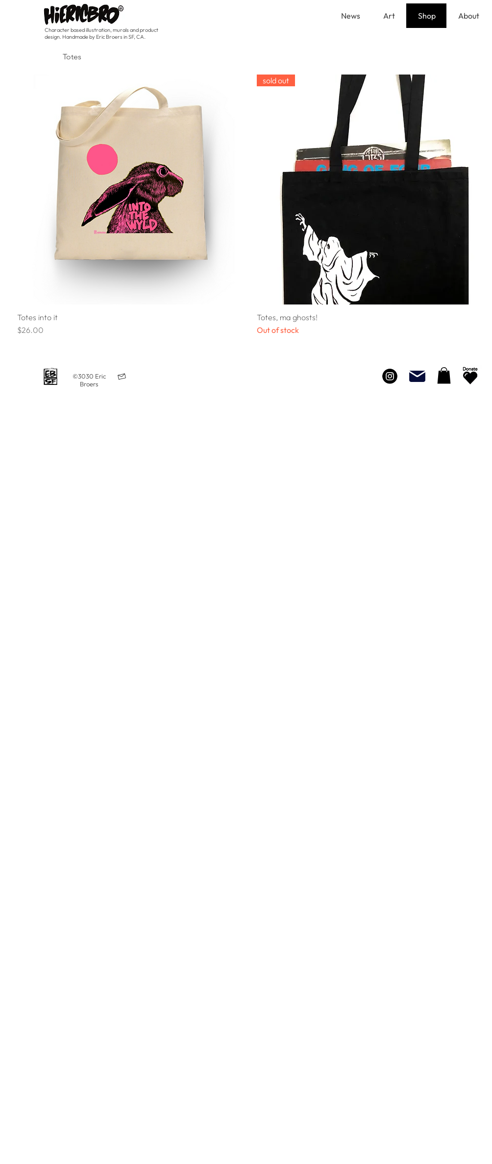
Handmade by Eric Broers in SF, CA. (104, 36)
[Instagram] (390, 376)
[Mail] (417, 376)
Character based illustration (77, 29)
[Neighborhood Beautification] (470, 376)
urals (123, 29)
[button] (444, 375)
